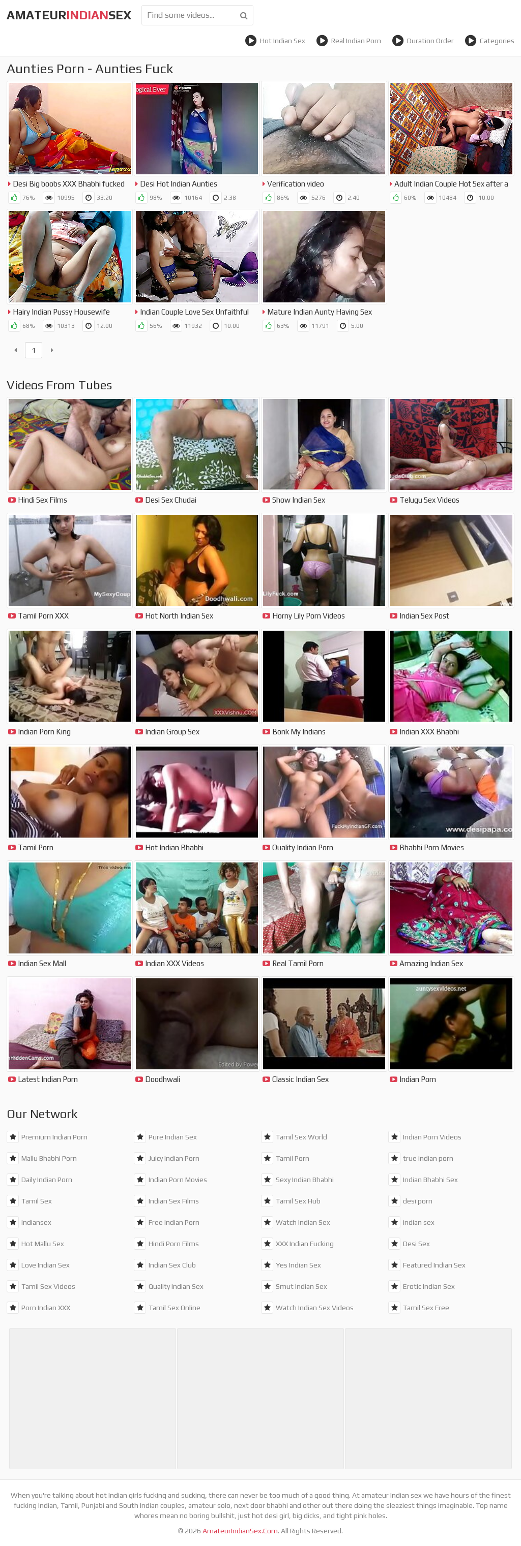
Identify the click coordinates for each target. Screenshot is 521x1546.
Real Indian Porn (348, 40)
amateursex (69, 15)
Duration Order (423, 40)
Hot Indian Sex (275, 40)
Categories (489, 40)
